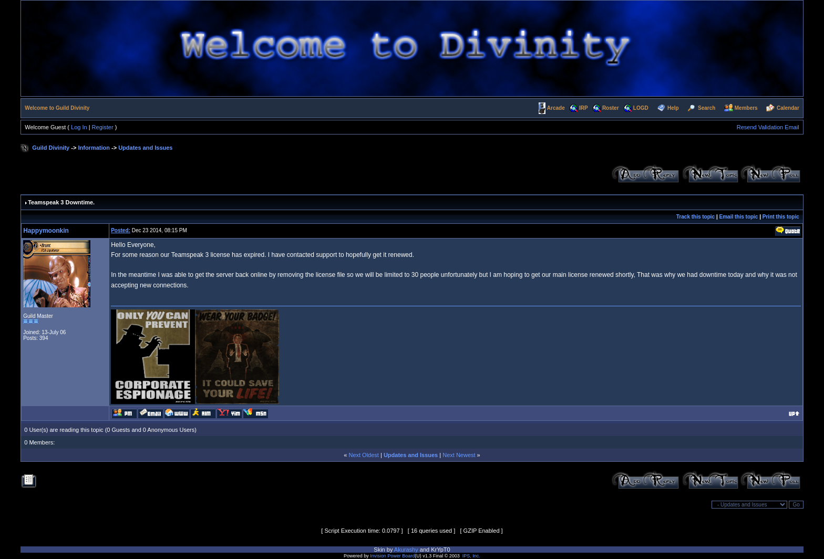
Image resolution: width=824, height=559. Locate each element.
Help (673, 108)
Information (94, 147)
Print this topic (781, 217)
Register (103, 127)
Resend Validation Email (768, 127)
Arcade (556, 108)
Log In (79, 127)
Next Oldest (363, 455)
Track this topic (695, 217)
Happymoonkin (46, 230)
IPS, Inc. (471, 555)
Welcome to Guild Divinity (57, 108)
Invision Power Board (392, 555)
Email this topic (738, 217)
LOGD (640, 108)
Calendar (788, 108)
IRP (583, 108)
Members (746, 108)
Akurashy (406, 549)
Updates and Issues (145, 147)
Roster (610, 108)
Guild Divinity (50, 147)
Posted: (120, 230)
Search (706, 108)
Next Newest (458, 455)
